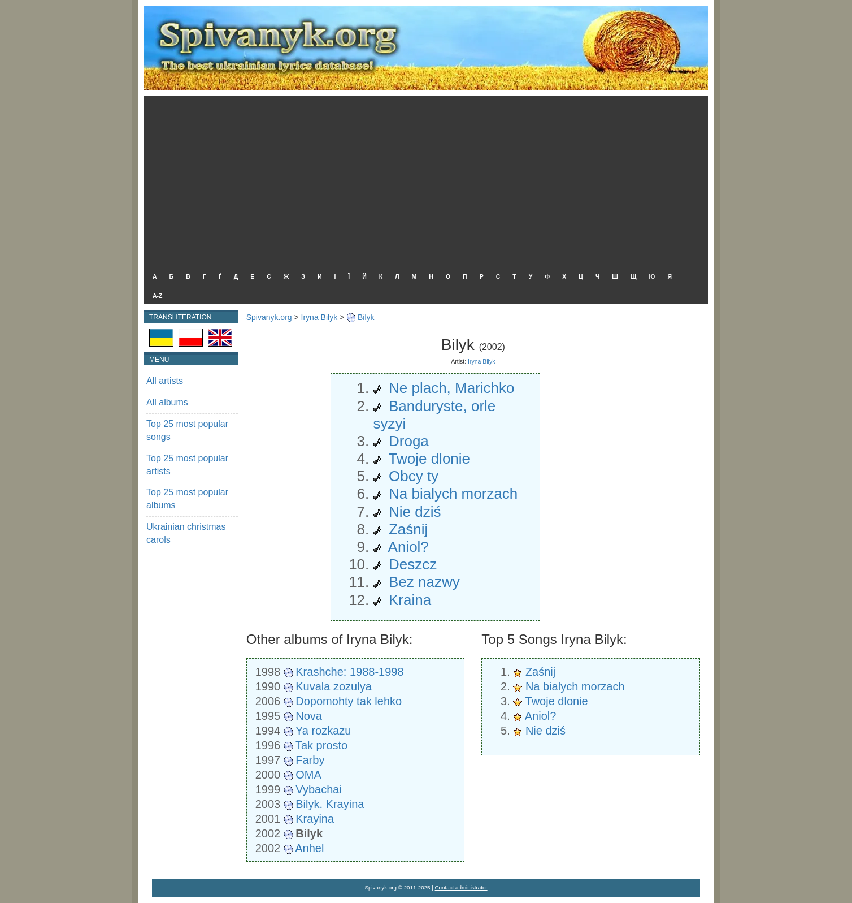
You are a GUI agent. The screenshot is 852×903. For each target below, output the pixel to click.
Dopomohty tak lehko (348, 701)
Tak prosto (321, 745)
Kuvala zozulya (333, 686)
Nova (308, 716)
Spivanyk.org (269, 317)
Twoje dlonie (556, 701)
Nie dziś (545, 730)
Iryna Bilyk (319, 317)
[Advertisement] (423, 181)
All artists (164, 381)
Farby (309, 760)
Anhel (309, 848)
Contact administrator (461, 887)
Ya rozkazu (323, 730)
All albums (167, 402)
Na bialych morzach (575, 686)
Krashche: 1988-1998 (349, 672)
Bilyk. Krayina (329, 804)
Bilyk (366, 317)
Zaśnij (540, 672)
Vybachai (318, 789)
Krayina (314, 819)
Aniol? (541, 716)
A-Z (158, 295)
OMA (308, 774)
